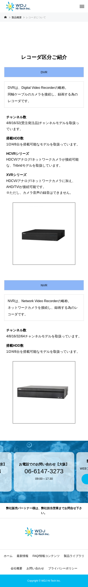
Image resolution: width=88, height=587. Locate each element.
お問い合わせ (35, 568)
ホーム (8, 556)
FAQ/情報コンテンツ (46, 556)
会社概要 (16, 568)
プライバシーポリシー (62, 568)
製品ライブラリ (74, 556)
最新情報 (22, 556)
